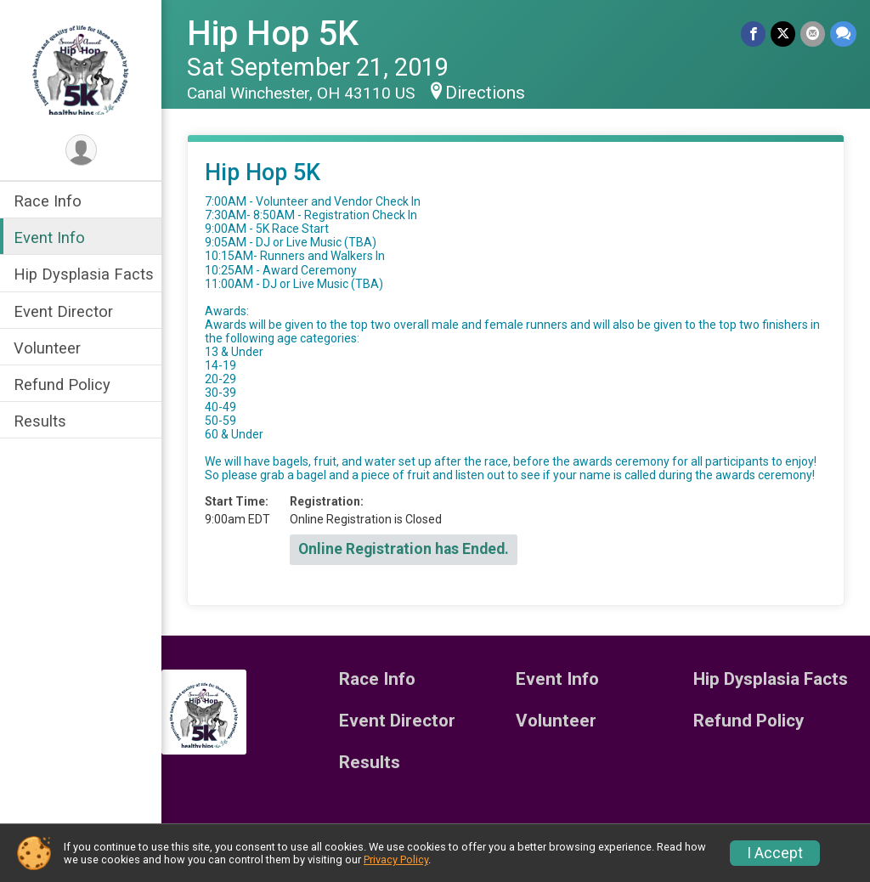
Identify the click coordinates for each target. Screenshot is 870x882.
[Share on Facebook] (753, 33)
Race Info (48, 201)
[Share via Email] (812, 33)
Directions (485, 92)
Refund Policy (62, 384)
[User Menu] (81, 150)
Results (40, 421)
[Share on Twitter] (783, 33)
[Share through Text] (843, 33)
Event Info (49, 237)
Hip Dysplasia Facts (84, 274)
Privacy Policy (396, 859)
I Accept (775, 853)
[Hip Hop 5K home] (80, 65)
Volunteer (47, 348)
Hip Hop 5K (273, 34)
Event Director (63, 311)
